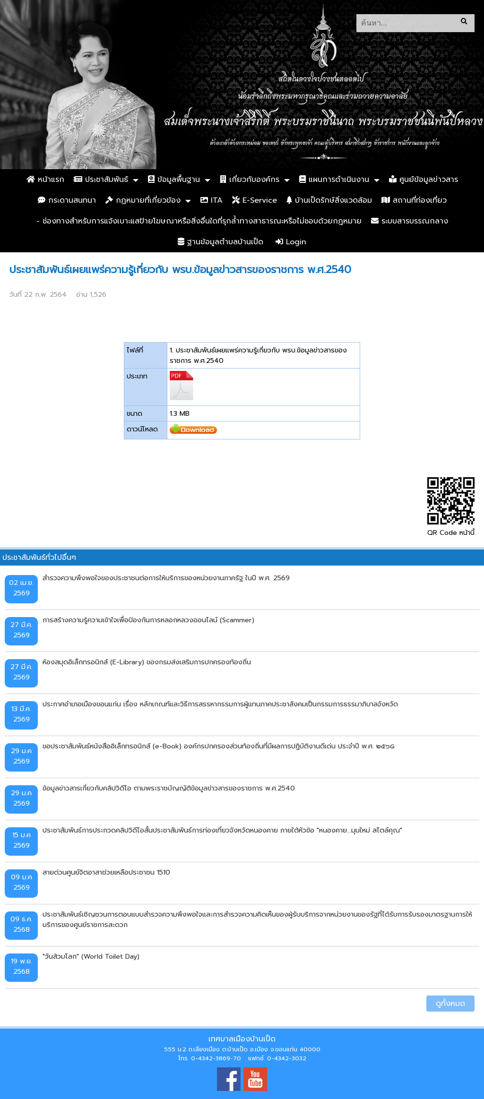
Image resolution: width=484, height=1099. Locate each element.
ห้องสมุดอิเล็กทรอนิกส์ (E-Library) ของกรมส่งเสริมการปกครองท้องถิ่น (147, 662)
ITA (211, 200)
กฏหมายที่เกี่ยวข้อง (143, 200)
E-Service (254, 200)
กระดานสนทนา (67, 200)
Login (291, 242)
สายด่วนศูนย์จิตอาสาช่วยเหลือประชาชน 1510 (106, 872)
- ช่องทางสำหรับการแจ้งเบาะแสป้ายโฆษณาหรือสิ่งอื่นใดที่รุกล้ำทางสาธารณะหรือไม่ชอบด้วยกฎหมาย (199, 221)
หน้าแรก (45, 179)
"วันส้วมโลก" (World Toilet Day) (91, 956)
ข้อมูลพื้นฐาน (174, 179)
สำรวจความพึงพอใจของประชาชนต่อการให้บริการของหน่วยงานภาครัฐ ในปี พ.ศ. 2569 (166, 578)
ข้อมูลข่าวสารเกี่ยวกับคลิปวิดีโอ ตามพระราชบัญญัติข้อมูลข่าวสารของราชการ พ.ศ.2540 (169, 788)
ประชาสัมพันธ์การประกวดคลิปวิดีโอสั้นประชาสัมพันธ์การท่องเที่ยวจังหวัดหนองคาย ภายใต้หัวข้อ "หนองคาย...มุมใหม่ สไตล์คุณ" (222, 830)
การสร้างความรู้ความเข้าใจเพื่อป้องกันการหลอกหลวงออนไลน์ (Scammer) (148, 620)
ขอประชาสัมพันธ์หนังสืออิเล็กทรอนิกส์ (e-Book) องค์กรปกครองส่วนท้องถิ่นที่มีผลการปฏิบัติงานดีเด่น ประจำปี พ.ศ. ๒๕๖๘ (219, 746)
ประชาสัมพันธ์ (101, 179)
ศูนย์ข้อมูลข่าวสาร (423, 179)
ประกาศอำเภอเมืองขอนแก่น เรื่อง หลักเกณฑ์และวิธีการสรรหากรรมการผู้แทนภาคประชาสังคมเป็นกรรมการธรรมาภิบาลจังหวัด (220, 704)
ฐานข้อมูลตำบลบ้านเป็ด (220, 242)
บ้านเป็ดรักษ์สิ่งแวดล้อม (329, 200)
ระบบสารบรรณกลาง (409, 221)
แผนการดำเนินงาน (334, 179)
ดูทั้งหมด (450, 1003)
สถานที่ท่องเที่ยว (414, 200)
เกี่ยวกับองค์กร (249, 179)
